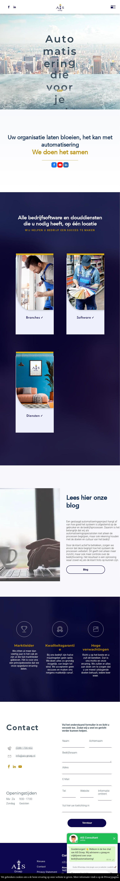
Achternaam (96, 740)
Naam (65, 740)
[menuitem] (48, 861)
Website (84, 790)
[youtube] (60, 165)
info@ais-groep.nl (25, 755)
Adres (65, 767)
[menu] (113, 7)
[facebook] (9, 7)
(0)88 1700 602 (24, 747)
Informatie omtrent (103, 792)
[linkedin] (15, 7)
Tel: (64, 790)
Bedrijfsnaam (69, 752)
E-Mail (65, 779)
